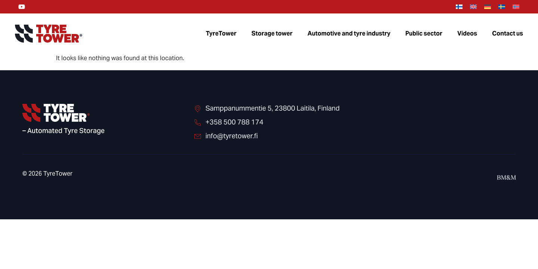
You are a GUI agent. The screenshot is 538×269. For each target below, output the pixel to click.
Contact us (507, 33)
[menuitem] (459, 7)
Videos (467, 33)
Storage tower (272, 33)
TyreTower (221, 33)
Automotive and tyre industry (348, 33)
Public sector (423, 33)
